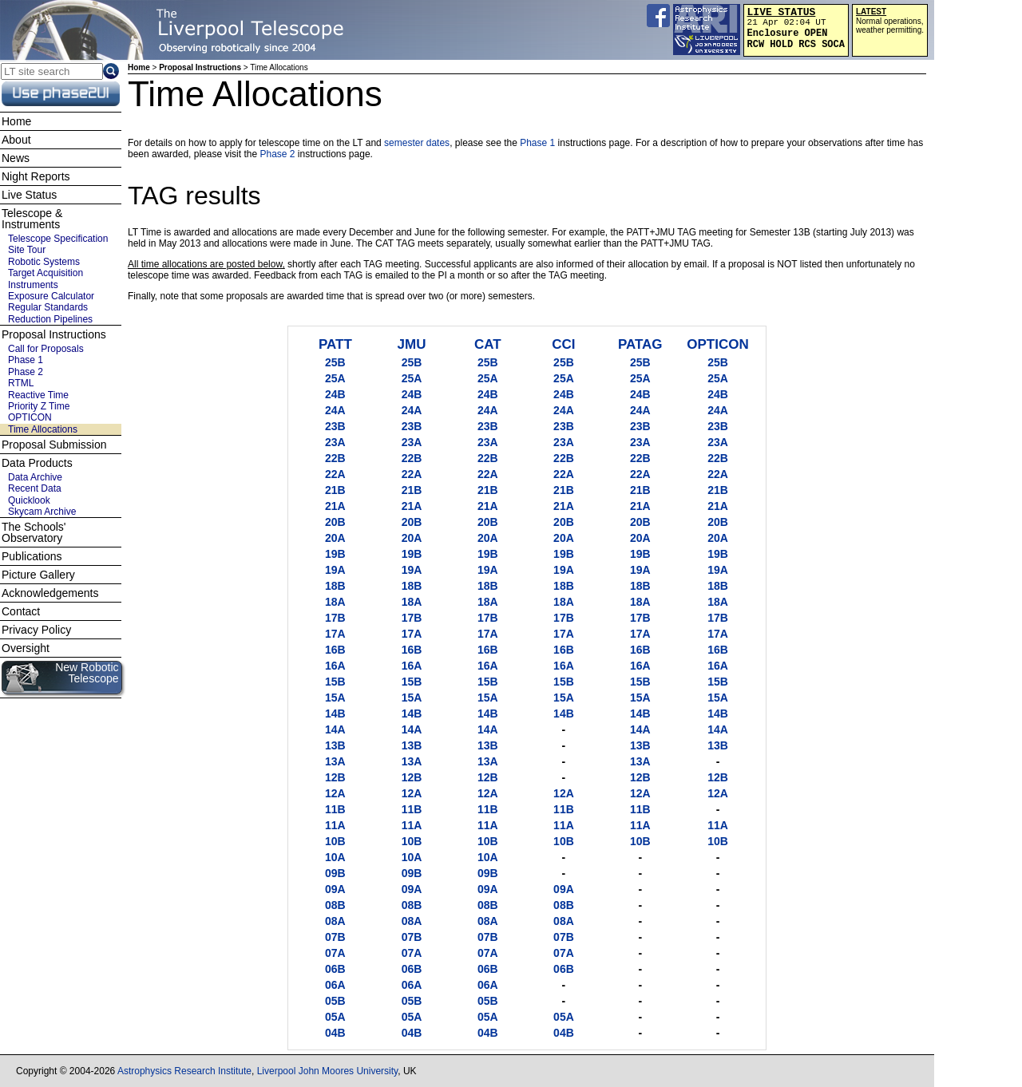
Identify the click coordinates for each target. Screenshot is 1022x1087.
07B (335, 937)
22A (335, 474)
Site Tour (27, 249)
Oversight (26, 648)
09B (335, 873)
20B (335, 522)
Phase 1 (538, 142)
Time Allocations (42, 429)
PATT (335, 344)
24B (335, 394)
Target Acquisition (45, 273)
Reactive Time (38, 395)
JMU (412, 344)
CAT (487, 344)
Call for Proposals (46, 348)
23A (335, 442)
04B (335, 1032)
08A (335, 921)
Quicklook (29, 500)
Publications (32, 556)
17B (335, 617)
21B (335, 490)
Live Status (29, 194)
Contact (21, 611)
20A (335, 538)
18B (335, 585)
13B (335, 745)
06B (335, 968)
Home (139, 67)
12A (335, 793)
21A (335, 506)
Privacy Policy (36, 629)
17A (335, 633)
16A (335, 665)
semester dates (417, 142)
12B (335, 777)
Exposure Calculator (51, 296)
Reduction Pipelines (50, 319)
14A (335, 729)
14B (335, 713)
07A (335, 953)
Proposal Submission (54, 444)
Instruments (33, 285)
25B (335, 362)
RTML (21, 383)
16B (335, 649)
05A (335, 1016)
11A (335, 825)
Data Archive (35, 477)
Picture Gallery (38, 574)
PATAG (640, 344)
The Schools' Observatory (34, 532)
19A (335, 569)
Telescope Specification (58, 238)
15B (335, 681)
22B (335, 458)
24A (335, 410)
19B (335, 553)
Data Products (37, 463)
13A (335, 761)
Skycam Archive (42, 511)
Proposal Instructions (200, 67)
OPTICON (717, 344)
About (16, 139)
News (16, 158)
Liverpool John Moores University (327, 1071)
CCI (563, 344)
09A (335, 889)
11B (335, 809)
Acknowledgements (50, 593)
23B (335, 426)
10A (335, 857)
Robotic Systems (44, 261)
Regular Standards (48, 307)
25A (335, 378)
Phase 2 (278, 154)
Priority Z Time (38, 406)
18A (335, 601)
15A (335, 697)
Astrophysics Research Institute (184, 1071)
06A (335, 984)
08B (335, 905)
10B (335, 841)
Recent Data (34, 488)
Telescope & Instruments (32, 219)
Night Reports (36, 176)
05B (335, 1000)
